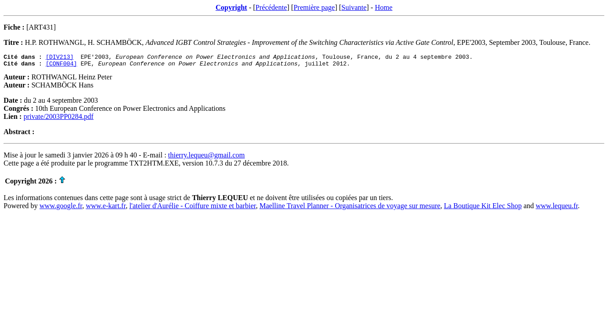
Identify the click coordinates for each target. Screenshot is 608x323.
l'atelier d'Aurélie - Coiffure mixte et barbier (192, 208)
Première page (314, 7)
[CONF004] (61, 66)
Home (383, 7)
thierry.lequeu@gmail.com (206, 158)
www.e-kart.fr (106, 208)
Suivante (354, 7)
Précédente (271, 7)
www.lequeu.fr (557, 208)
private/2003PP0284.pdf (58, 119)
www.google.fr (60, 208)
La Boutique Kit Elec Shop (482, 208)
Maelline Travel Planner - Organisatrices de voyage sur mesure (349, 208)
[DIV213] (60, 58)
